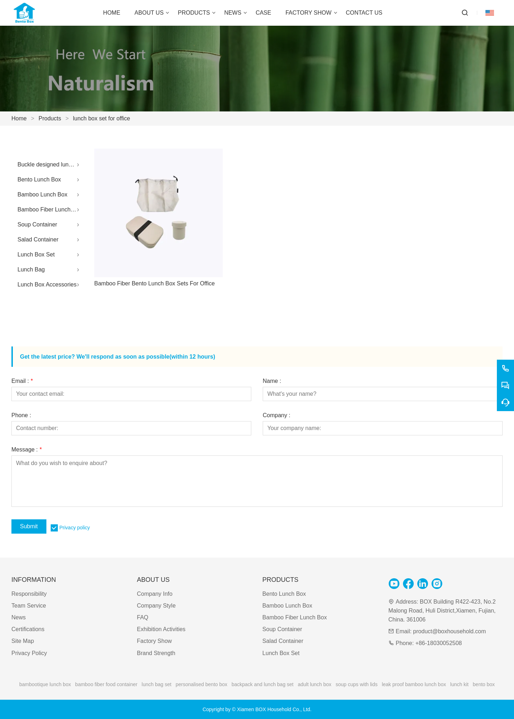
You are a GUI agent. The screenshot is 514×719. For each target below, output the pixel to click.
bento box (484, 684)
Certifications (27, 629)
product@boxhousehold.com (449, 631)
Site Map (22, 641)
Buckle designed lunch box (50, 164)
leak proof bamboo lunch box (414, 684)
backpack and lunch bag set (263, 684)
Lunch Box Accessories (46, 284)
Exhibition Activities (161, 629)
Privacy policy (74, 527)
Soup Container (37, 224)
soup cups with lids (357, 684)
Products (50, 118)
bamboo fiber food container (106, 684)
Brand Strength (156, 653)
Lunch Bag (31, 269)
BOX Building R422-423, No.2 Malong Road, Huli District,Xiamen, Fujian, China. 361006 (442, 611)
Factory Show (154, 641)
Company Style (156, 606)
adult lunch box (314, 684)
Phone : (21, 415)
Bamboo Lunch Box (42, 194)
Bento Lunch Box (39, 179)
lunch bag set (156, 684)
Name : (272, 381)
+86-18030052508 (438, 643)
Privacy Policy (29, 653)
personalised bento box (201, 684)
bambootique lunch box (45, 684)
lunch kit (459, 684)
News (18, 617)
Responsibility (29, 594)
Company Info (155, 594)
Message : (26, 450)
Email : (22, 381)
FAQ (142, 617)
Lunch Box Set (36, 254)
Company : (276, 415)
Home (19, 118)
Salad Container (38, 239)
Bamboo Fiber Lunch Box (49, 209)
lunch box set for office (101, 118)
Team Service (28, 606)
